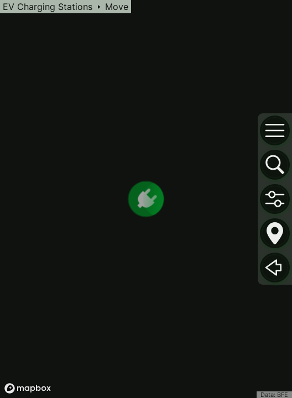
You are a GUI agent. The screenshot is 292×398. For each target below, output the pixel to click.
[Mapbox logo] (27, 388)
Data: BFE (274, 394)
